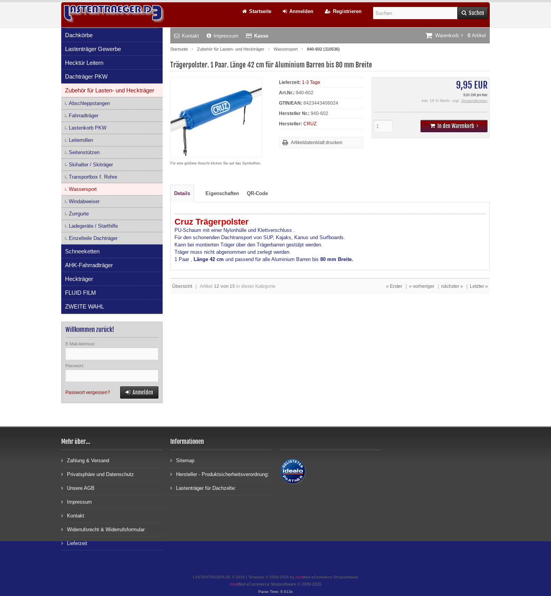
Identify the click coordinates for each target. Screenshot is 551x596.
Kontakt (186, 36)
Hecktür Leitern (84, 62)
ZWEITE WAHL (84, 306)
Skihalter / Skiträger (91, 164)
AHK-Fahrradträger (89, 265)
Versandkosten (474, 101)
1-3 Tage (311, 82)
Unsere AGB (78, 487)
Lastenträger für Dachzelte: (203, 487)
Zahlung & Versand (85, 460)
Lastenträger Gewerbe (93, 49)
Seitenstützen (84, 152)
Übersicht (182, 286)
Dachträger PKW (86, 76)
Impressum (222, 36)
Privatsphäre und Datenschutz (97, 474)
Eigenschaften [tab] (222, 193)
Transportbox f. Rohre (93, 177)
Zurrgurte (79, 214)
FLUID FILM (80, 292)
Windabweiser (84, 201)
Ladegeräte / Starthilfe (93, 226)
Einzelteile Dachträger (93, 238)
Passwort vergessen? (87, 392)
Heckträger (79, 279)
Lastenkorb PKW (87, 128)
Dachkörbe (79, 35)
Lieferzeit (74, 543)
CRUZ (309, 123)
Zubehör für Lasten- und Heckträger (109, 90)
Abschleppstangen (89, 103)
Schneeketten (82, 251)
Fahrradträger (83, 115)
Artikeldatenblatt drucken (316, 142)
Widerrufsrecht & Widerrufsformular (103, 529)
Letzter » (479, 286)
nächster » (452, 286)
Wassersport (83, 189)
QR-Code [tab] (257, 193)
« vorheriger (421, 286)
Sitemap (182, 460)
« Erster (394, 286)
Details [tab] (182, 193)
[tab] (198, 190)
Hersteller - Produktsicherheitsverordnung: (219, 474)
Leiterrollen (81, 140)
